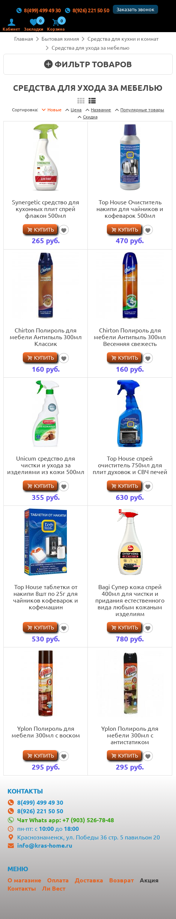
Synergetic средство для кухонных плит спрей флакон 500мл (45, 208)
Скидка (90, 117)
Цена (76, 109)
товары (142, 109)
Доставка (89, 880)
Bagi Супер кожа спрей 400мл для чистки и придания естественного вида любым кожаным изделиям (129, 600)
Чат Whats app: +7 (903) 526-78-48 (65, 820)
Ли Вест (53, 888)
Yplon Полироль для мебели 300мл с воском (46, 731)
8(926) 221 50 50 (86, 10)
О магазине (24, 880)
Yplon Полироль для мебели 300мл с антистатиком (129, 735)
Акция (149, 880)
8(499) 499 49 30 (38, 10)
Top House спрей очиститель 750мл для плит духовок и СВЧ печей (130, 465)
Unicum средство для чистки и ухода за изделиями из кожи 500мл (45, 465)
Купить (44, 229)
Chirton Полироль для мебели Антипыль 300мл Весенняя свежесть (130, 337)
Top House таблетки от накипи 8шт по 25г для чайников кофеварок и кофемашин (45, 596)
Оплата (58, 880)
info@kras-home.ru (44, 845)
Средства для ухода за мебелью (90, 47)
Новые (54, 109)
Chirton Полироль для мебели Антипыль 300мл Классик (46, 337)
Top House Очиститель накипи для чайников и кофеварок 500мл (129, 208)
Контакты (21, 888)
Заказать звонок (135, 9)
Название (101, 109)
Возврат (121, 880)
